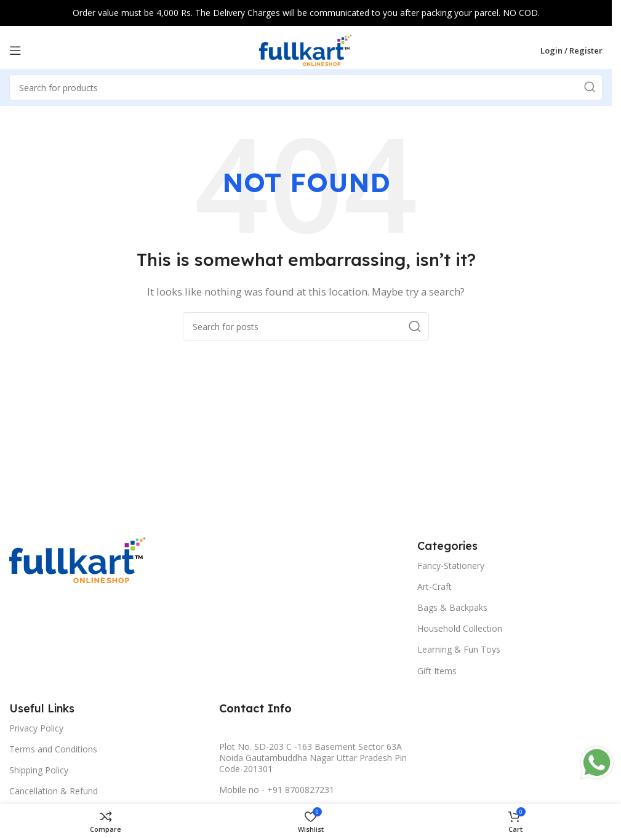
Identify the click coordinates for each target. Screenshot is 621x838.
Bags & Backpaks (452, 607)
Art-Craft (434, 586)
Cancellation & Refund (53, 791)
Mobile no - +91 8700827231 (276, 790)
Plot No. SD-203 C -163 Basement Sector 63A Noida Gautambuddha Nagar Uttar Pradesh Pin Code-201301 (313, 758)
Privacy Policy (36, 728)
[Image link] (77, 559)
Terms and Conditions (53, 749)
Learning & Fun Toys (458, 649)
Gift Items (437, 671)
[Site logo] (305, 49)
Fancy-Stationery (450, 565)
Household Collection (459, 628)
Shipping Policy (38, 770)
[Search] (306, 326)
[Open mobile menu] (15, 50)
